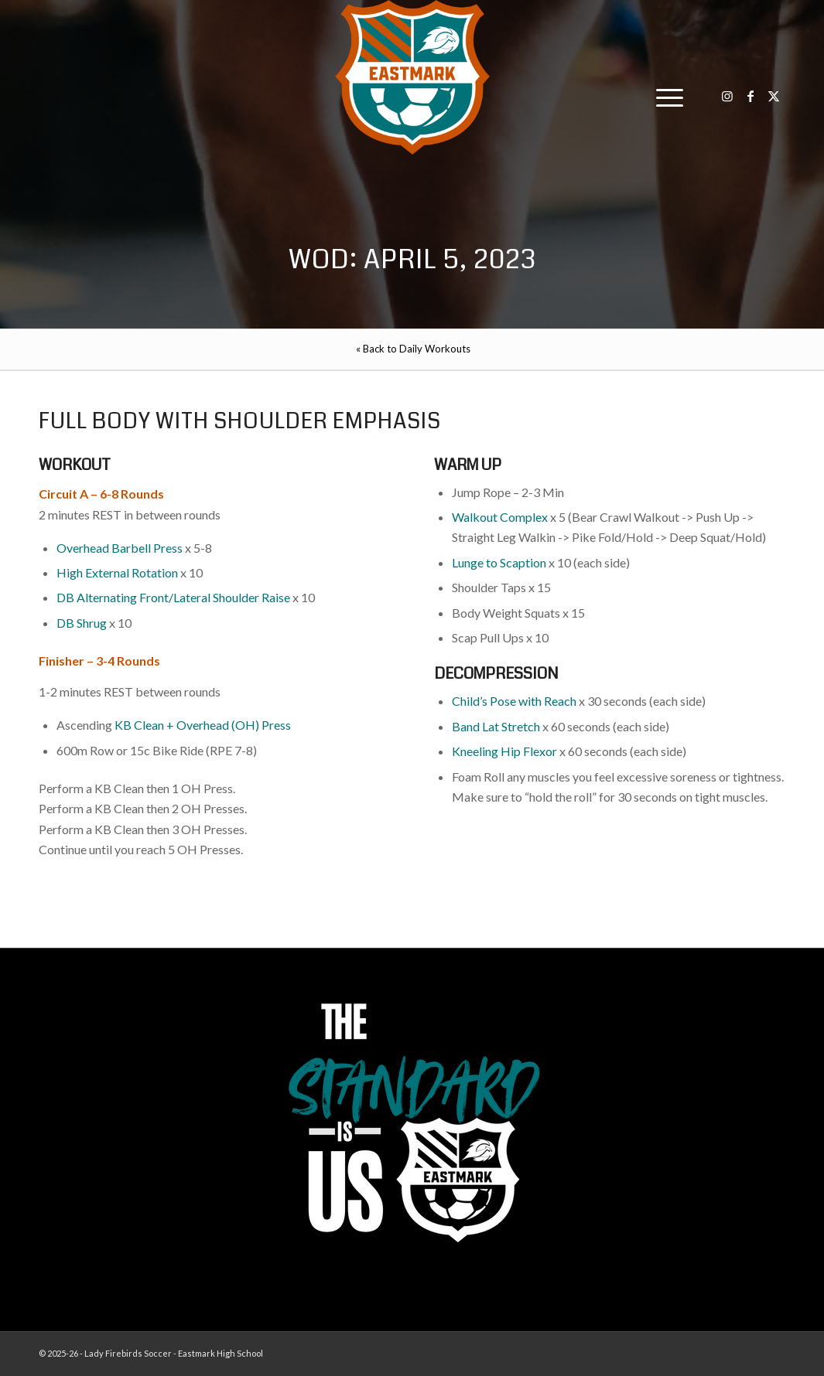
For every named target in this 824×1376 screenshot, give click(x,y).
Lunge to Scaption (499, 562)
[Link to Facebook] (750, 95)
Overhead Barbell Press (119, 547)
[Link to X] (773, 95)
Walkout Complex (500, 516)
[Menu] (664, 96)
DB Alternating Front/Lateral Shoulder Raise (173, 597)
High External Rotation (117, 572)
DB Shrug (81, 622)
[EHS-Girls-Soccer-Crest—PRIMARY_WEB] (412, 77)
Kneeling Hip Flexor (504, 751)
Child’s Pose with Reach (514, 700)
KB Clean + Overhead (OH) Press (203, 724)
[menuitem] (664, 96)
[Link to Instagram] (727, 95)
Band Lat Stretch (496, 726)
